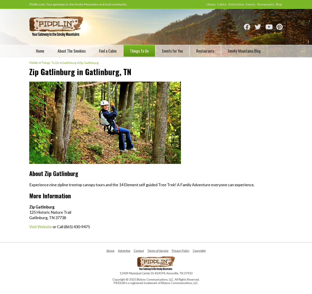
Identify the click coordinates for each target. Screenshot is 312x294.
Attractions (236, 4)
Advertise (124, 250)
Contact (139, 250)
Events (250, 4)
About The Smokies (72, 51)
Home (40, 51)
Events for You (172, 51)
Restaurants (265, 4)
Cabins (222, 4)
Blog (279, 4)
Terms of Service (157, 250)
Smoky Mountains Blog (244, 51)
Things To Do (139, 51)
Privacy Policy (180, 250)
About (110, 250)
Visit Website (40, 226)
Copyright (199, 250)
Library (211, 4)
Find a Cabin (108, 51)
